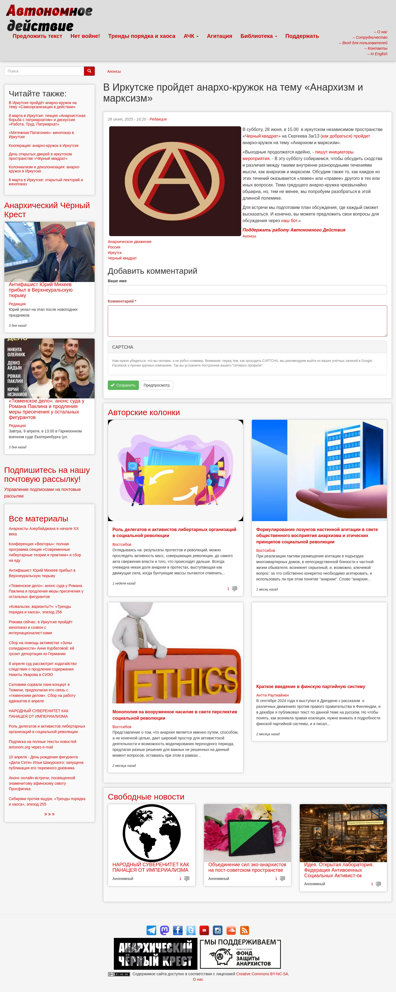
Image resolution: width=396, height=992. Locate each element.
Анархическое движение (130, 241)
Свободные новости (146, 796)
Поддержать (302, 36)
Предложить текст (37, 36)
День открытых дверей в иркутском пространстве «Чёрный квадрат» (40, 156)
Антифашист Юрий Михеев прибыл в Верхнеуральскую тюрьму (41, 290)
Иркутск (115, 252)
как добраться (336, 136)
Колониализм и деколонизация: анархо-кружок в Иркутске (44, 169)
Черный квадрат (261, 136)
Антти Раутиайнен (272, 695)
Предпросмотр (157, 385)
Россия (114, 247)
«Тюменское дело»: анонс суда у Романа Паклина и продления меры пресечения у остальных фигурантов (46, 409)
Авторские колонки (144, 412)
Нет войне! (85, 36)
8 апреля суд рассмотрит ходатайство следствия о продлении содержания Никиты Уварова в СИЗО (43, 669)
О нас (198, 979)
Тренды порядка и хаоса (141, 36)
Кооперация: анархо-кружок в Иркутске (44, 145)
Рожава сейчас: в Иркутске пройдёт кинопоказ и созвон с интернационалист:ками (41, 627)
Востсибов (121, 544)
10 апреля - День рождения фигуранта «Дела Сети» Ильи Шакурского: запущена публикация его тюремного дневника (46, 762)
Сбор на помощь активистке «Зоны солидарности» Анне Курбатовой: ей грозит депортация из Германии (41, 648)
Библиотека (259, 36)
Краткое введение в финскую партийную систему (310, 686)
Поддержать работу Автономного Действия (294, 230)
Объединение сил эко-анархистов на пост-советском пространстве (247, 867)
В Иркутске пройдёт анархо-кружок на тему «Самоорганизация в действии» (43, 104)
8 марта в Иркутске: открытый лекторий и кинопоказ (46, 182)
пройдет (362, 136)
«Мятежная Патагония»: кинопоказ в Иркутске (41, 134)
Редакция (158, 119)
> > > (50, 814)
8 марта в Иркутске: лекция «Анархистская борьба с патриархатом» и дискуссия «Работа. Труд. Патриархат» (47, 119)
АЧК (191, 36)
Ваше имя (117, 281)
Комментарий (122, 301)
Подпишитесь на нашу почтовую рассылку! (47, 474)
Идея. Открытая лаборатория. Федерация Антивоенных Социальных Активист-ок (338, 870)
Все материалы (38, 518)
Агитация (219, 36)
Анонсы (114, 71)
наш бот (289, 220)
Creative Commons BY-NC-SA (262, 974)
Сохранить (123, 385)
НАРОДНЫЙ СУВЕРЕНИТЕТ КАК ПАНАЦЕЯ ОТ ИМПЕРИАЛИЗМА (150, 867)
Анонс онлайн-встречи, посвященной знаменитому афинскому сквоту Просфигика (42, 783)
